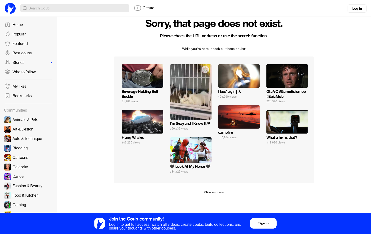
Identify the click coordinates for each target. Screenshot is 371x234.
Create (144, 8)
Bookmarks (18, 96)
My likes (15, 86)
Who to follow (20, 72)
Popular (15, 34)
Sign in (263, 223)
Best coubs (18, 53)
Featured (16, 43)
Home (14, 25)
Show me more (213, 192)
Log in (357, 8)
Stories (28, 62)
